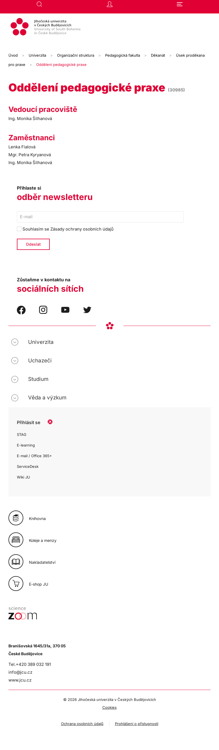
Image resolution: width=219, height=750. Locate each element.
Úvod (13, 55)
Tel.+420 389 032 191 (29, 664)
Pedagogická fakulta (122, 55)
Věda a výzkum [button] (47, 397)
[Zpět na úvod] (109, 27)
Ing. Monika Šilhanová (30, 118)
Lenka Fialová (21, 146)
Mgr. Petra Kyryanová (29, 154)
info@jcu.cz (20, 672)
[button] (39, 4)
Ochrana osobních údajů (82, 723)
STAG (21, 434)
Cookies (109, 707)
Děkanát (158, 55)
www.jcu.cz (19, 680)
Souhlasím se (65, 229)
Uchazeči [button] (40, 360)
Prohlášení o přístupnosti (136, 723)
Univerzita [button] (41, 342)
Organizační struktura (75, 55)
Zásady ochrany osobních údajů (82, 229)
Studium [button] (38, 379)
